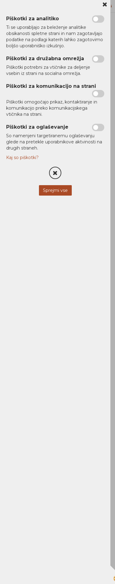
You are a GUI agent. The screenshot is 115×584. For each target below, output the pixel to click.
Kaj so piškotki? (22, 157)
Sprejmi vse (55, 190)
